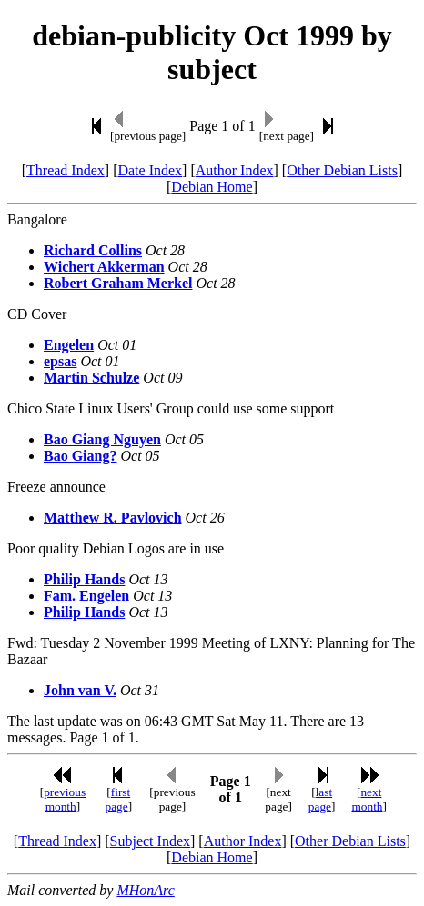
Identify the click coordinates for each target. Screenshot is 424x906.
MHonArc (145, 890)
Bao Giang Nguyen (102, 439)
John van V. (80, 690)
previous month (65, 799)
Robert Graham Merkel (118, 283)
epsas (60, 361)
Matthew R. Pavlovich (113, 517)
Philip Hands (84, 579)
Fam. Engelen (86, 595)
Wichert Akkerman (104, 266)
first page (117, 799)
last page (320, 799)
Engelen (69, 345)
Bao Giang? (80, 455)
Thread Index (65, 170)
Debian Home (211, 186)
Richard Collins (93, 250)
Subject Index (150, 841)
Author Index (235, 170)
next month (366, 799)
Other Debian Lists (342, 170)
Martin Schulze (91, 377)
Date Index (149, 170)
